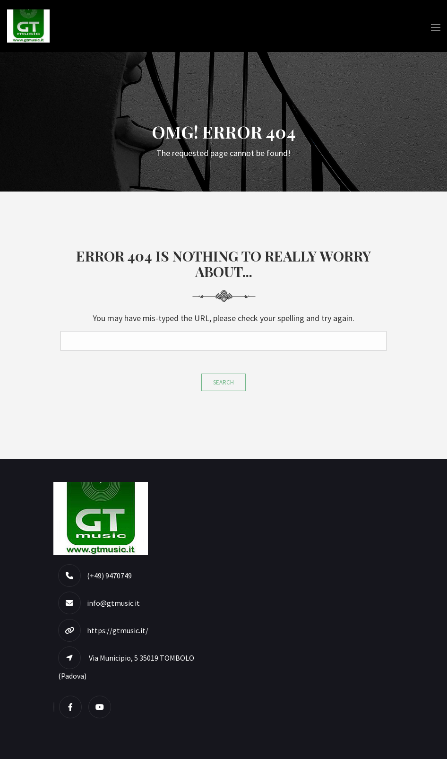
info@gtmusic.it (113, 603)
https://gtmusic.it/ (117, 630)
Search (223, 382)
